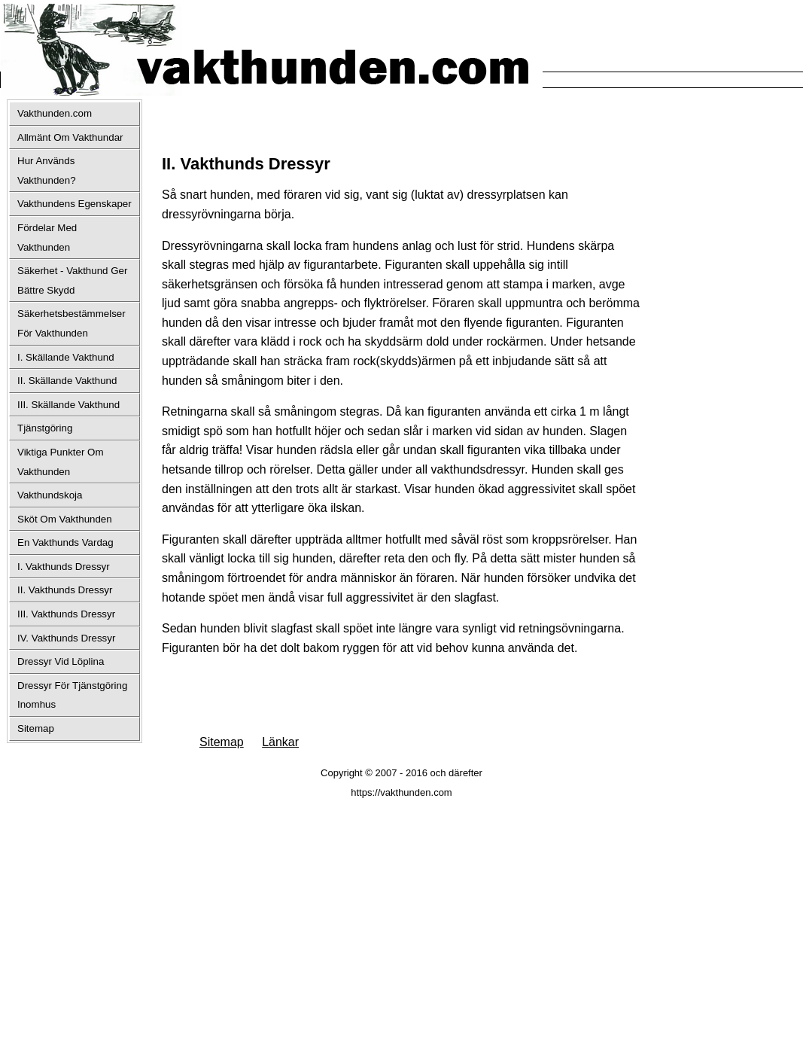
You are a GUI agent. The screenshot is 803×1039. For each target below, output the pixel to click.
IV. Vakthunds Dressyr (66, 638)
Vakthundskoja (49, 495)
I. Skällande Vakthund (65, 357)
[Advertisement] (338, 120)
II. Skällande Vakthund (67, 380)
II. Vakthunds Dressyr (64, 590)
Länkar (280, 742)
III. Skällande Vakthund (68, 404)
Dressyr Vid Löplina (60, 661)
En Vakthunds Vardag (65, 542)
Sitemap (221, 742)
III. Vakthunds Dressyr (66, 614)
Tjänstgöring (44, 428)
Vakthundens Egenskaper (74, 203)
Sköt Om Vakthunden (64, 519)
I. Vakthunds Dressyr (63, 566)
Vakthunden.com (54, 113)
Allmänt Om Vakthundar (70, 137)
